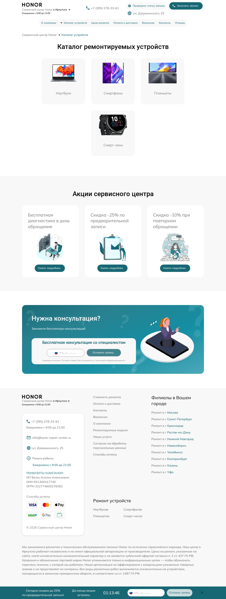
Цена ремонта (100, 22)
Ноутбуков (100, 509)
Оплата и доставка (126, 22)
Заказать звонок (185, 6)
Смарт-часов (133, 516)
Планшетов (101, 516)
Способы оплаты (105, 454)
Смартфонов (133, 509)
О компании (48, 22)
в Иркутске (61, 9)
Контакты (165, 22)
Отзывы (180, 22)
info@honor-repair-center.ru (48, 437)
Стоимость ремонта (107, 397)
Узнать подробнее (49, 268)
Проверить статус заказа (146, 6)
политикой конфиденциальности (110, 360)
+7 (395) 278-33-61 (105, 8)
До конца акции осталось (83, 593)
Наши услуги (102, 437)
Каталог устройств (75, 22)
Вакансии (148, 22)
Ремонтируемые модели (110, 430)
